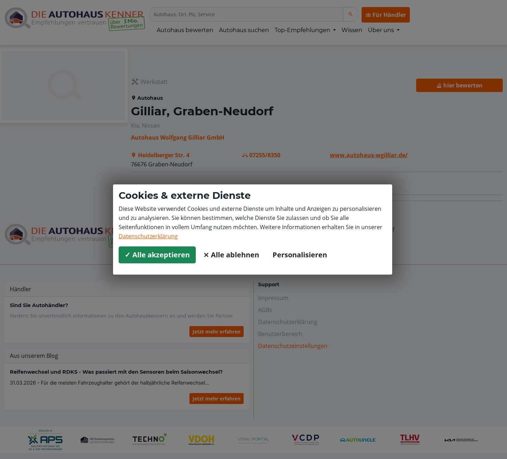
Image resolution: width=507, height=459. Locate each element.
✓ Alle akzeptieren (157, 254)
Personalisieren (300, 254)
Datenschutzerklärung (148, 236)
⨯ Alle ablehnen (231, 254)
